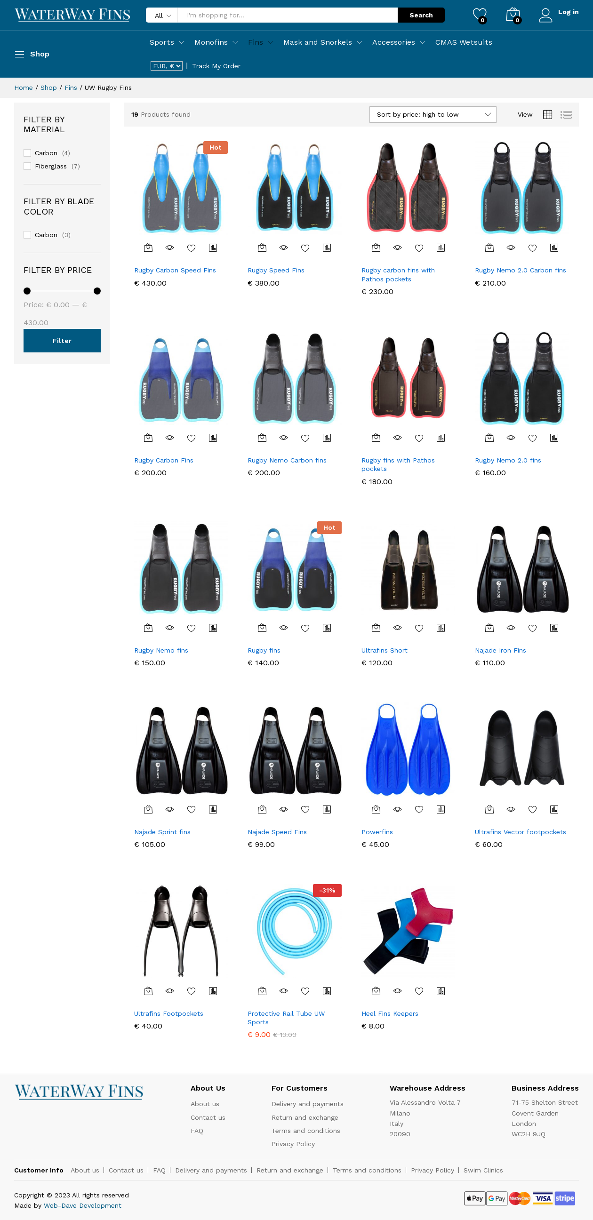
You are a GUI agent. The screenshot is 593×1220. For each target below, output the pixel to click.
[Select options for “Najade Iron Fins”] (489, 628)
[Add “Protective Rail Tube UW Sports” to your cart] (262, 991)
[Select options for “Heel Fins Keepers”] (376, 991)
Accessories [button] (393, 42)
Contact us (208, 1117)
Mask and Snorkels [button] (317, 42)
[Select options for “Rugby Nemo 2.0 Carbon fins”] (489, 247)
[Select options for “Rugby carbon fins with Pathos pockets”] (376, 247)
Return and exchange (305, 1117)
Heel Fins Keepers (389, 1013)
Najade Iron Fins (500, 650)
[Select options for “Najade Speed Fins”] (262, 809)
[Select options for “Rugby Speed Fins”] (262, 247)
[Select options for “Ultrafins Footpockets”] (148, 991)
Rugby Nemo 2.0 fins (508, 460)
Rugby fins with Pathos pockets (398, 464)
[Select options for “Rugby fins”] (262, 628)
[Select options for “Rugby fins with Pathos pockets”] (376, 438)
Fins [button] (255, 42)
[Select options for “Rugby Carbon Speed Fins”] (148, 247)
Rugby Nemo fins (161, 650)
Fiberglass (51, 166)
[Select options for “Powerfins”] (376, 809)
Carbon (46, 153)
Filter (62, 340)
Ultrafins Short (384, 650)
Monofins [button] (211, 42)
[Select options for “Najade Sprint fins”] (148, 809)
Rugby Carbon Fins (163, 460)
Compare (213, 247)
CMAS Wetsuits (463, 42)
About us (205, 1104)
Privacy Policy (293, 1144)
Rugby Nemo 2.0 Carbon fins (520, 270)
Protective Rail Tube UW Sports (286, 1018)
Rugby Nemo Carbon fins (287, 460)
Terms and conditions (306, 1130)
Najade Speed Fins (277, 832)
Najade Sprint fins (162, 832)
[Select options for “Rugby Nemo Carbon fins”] (262, 438)
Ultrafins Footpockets (168, 1013)
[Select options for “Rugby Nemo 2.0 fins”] (489, 438)
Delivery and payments (308, 1104)
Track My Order (216, 66)
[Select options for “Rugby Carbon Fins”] (148, 438)
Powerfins (377, 832)
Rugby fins (264, 650)
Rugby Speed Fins (276, 270)
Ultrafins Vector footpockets (520, 832)
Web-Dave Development (82, 1205)
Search (421, 15)
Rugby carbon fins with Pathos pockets (398, 274)
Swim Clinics (483, 1170)
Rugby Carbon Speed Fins (175, 270)
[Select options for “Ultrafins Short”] (376, 628)
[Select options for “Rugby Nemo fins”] (148, 628)
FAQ (197, 1130)
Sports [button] (162, 42)
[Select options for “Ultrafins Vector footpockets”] (489, 809)
